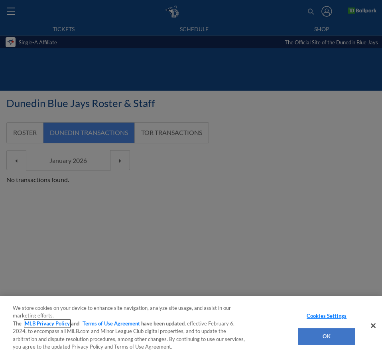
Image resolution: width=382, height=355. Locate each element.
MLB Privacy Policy (47, 323)
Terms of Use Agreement (111, 323)
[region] (191, 325)
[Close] (373, 326)
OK (326, 336)
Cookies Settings (327, 316)
